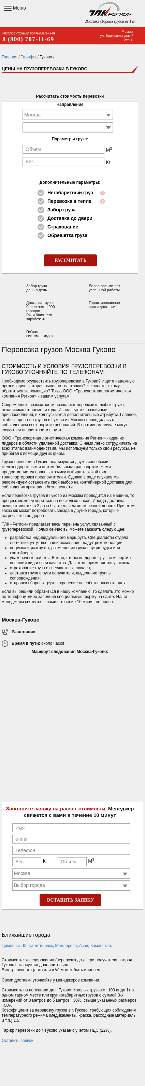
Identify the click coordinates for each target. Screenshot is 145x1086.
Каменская (100, 945)
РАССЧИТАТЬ (70, 260)
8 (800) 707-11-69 (28, 39)
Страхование (62, 226)
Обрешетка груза (67, 235)
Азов (83, 945)
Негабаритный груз (70, 192)
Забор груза (61, 209)
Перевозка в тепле (69, 201)
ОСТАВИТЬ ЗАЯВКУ (70, 900)
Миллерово (66, 945)
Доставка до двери (69, 218)
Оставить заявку (17, 1040)
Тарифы (28, 57)
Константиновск (38, 945)
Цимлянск (11, 945)
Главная (9, 57)
